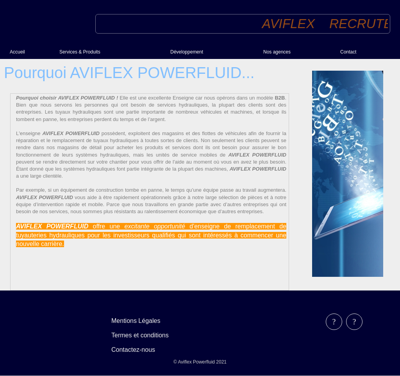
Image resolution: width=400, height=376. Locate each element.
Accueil (17, 52)
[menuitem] (31, 52)
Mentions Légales (135, 320)
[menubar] (145, 335)
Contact (348, 52)
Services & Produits (79, 52)
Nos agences (277, 52)
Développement (186, 52)
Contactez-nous (133, 349)
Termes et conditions (140, 335)
